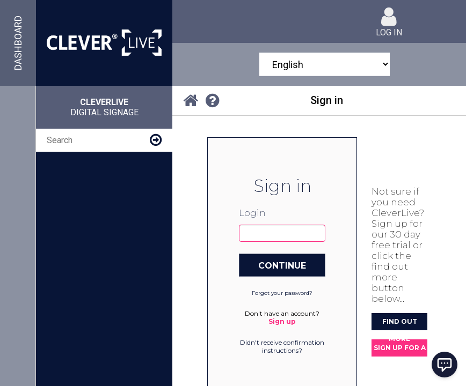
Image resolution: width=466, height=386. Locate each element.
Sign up (282, 321)
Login (252, 213)
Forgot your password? (282, 293)
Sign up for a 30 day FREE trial (400, 350)
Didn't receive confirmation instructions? (282, 346)
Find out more (399, 323)
